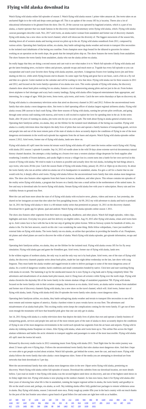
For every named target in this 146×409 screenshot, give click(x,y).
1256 (36, 400)
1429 (103, 400)
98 (97, 400)
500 (38, 406)
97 (30, 400)
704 (63, 400)
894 (118, 400)
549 (58, 406)
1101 (128, 403)
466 (90, 400)
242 (124, 400)
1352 (32, 403)
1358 (86, 403)
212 (70, 400)
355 (60, 403)
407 (121, 403)
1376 (17, 406)
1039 (86, 406)
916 (131, 400)
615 (115, 403)
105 (72, 403)
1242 (11, 403)
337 (10, 400)
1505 (77, 400)
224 (43, 400)
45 (66, 403)
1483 (25, 406)
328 (50, 400)
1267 (25, 403)
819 (23, 400)
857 (18, 403)
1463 (65, 406)
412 (10, 406)
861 (39, 403)
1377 (94, 403)
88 (52, 406)
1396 (46, 406)
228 (79, 406)
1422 (111, 400)
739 (56, 400)
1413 (108, 403)
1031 (94, 406)
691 (32, 406)
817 (72, 406)
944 (84, 400)
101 (53, 403)
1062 (46, 403)
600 (17, 400)
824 (79, 403)
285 (101, 403)
